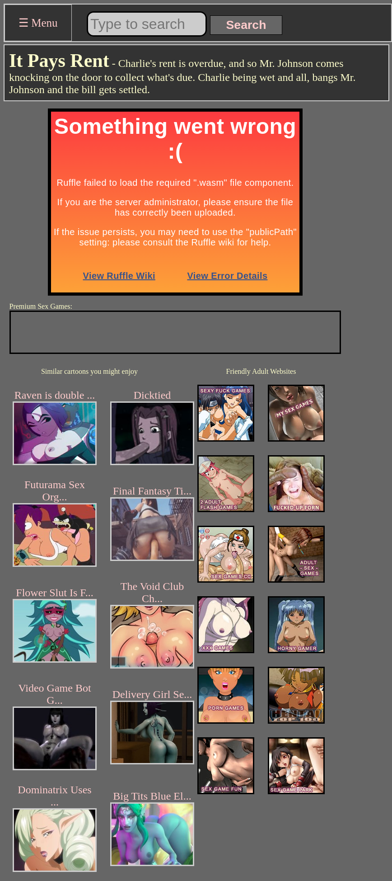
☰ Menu (38, 23)
